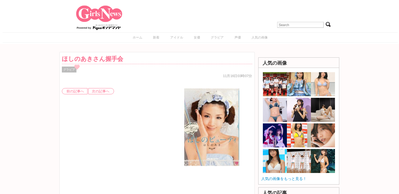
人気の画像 (260, 37)
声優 (237, 37)
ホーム (137, 37)
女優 (197, 37)
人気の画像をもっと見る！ (284, 178)
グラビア (217, 37)
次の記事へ (100, 91)
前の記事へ (75, 91)
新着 (156, 37)
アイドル (176, 37)
